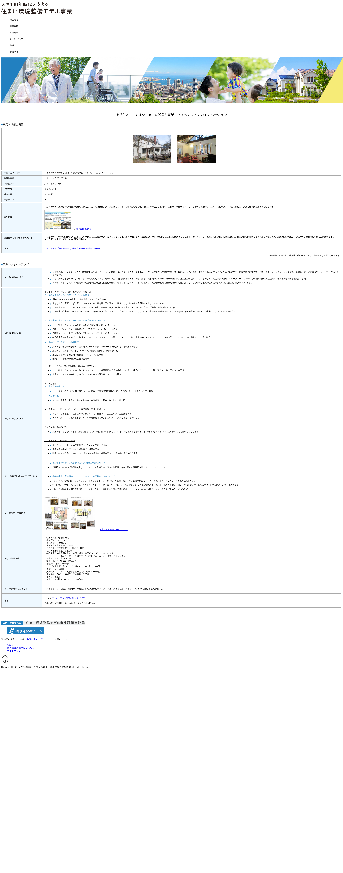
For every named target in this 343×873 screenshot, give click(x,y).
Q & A (10, 645)
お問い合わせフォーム (38, 639)
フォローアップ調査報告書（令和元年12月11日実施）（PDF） (72, 248)
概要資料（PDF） (84, 229)
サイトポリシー (15, 651)
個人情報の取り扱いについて (22, 648)
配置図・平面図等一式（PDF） (114, 529)
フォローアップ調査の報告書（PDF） (69, 598)
